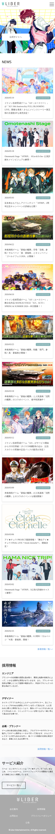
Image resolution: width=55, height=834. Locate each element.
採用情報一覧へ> (45, 749)
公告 (28, 823)
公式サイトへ (16, 37)
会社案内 (14, 809)
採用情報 (41, 809)
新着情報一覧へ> (45, 649)
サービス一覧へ (14, 785)
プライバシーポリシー (41, 816)
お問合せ (14, 816)
